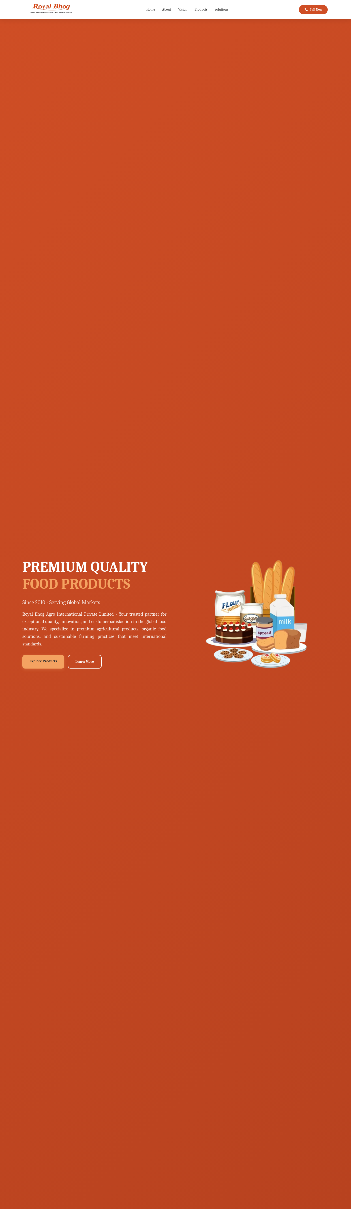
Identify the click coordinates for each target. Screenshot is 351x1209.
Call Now (313, 10)
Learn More (84, 662)
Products (201, 9)
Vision (182, 9)
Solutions (221, 9)
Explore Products (43, 661)
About (166, 9)
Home (150, 9)
